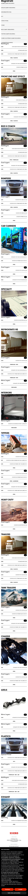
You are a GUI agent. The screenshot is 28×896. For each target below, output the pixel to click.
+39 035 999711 (14, 841)
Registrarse (6, 98)
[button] (26, 849)
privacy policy (16, 91)
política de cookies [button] (14, 860)
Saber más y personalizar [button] (14, 893)
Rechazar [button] (7, 889)
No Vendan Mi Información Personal (9, 872)
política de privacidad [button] (6, 879)
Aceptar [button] (20, 889)
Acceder (6, 25)
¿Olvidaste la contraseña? (7, 19)
